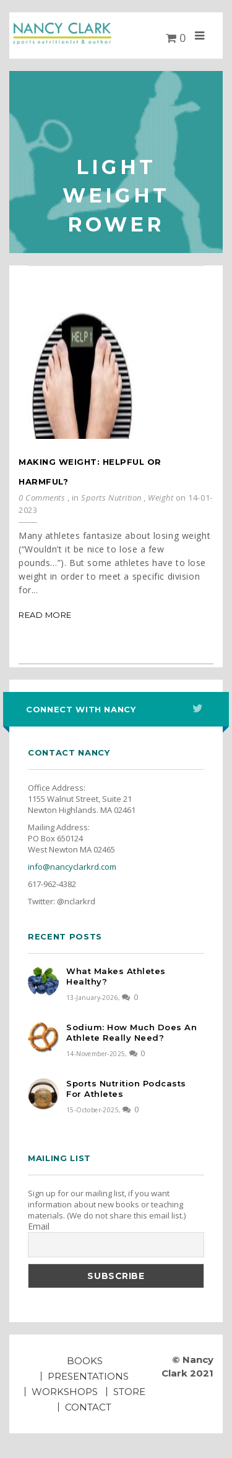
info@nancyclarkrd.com (72, 866)
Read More (45, 615)
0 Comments (42, 497)
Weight (160, 497)
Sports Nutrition (111, 497)
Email (38, 1226)
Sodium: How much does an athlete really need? (131, 1032)
